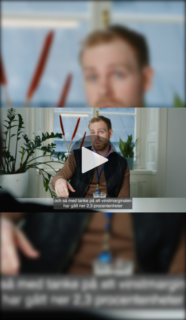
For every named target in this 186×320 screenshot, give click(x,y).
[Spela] (93, 160)
